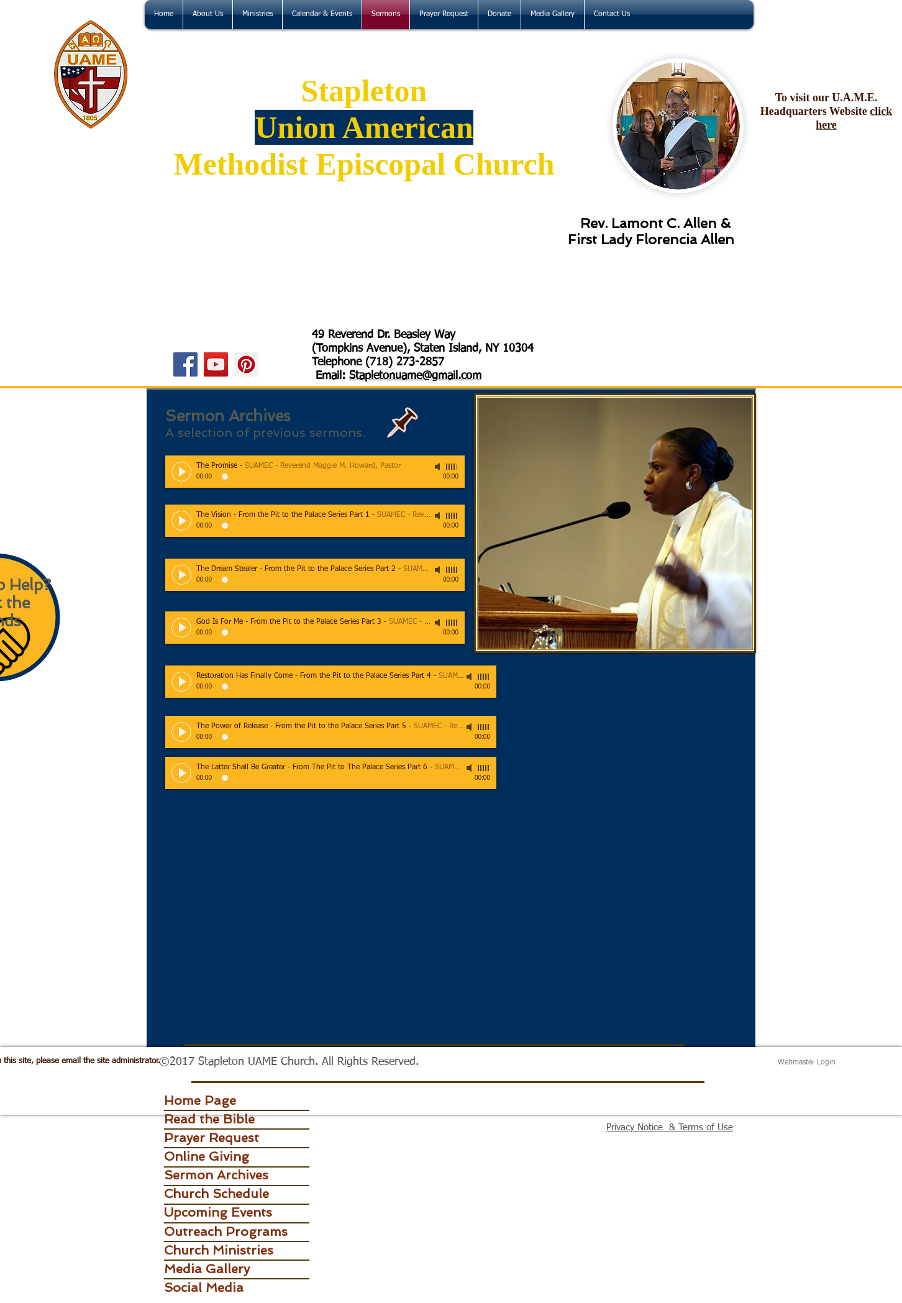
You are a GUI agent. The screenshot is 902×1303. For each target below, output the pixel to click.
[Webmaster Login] (806, 1063)
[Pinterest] (246, 364)
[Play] (181, 471)
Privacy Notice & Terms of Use (669, 1127)
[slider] (452, 467)
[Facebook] (185, 364)
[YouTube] (216, 364)
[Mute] (438, 466)
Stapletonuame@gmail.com (415, 376)
